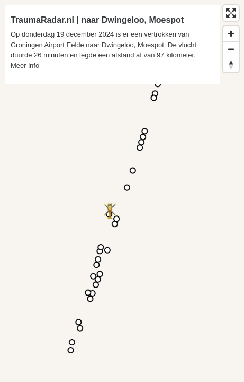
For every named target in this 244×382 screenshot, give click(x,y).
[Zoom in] (231, 33)
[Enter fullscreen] (231, 13)
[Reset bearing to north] (231, 64)
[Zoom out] (231, 49)
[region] (122, 191)
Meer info (25, 66)
